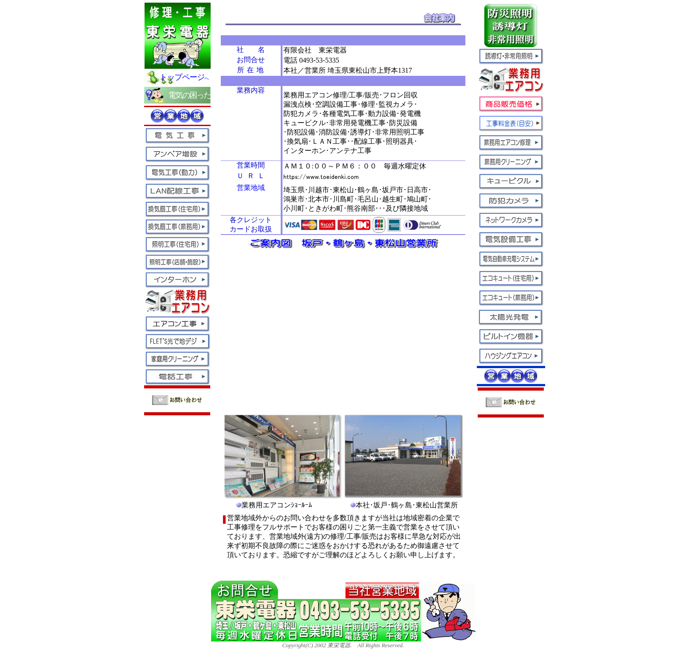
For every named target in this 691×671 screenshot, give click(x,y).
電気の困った (189, 95)
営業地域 (251, 187)
